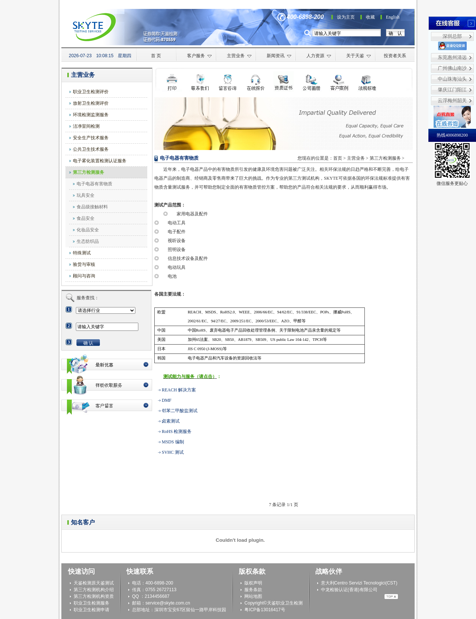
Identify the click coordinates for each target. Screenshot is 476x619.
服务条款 (253, 589)
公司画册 (311, 81)
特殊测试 (82, 252)
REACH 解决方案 (179, 389)
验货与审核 (84, 264)
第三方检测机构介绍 (94, 589)
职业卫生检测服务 (91, 603)
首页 (337, 158)
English (393, 17)
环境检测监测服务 (91, 114)
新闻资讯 (279, 55)
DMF (166, 400)
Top (391, 596)
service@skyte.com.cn (167, 603)
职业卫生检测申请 (91, 609)
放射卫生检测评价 (91, 103)
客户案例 (339, 81)
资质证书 (283, 81)
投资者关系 (395, 55)
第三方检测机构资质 (94, 596)
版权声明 (253, 583)
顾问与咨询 (84, 275)
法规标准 (367, 81)
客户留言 (106, 405)
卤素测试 (171, 421)
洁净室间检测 (86, 126)
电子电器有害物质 (94, 183)
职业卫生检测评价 (91, 91)
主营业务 (239, 55)
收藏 (370, 17)
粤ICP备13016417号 (264, 609)
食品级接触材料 (92, 206)
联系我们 (200, 81)
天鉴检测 (82, 583)
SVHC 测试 (173, 452)
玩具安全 (85, 195)
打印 (172, 81)
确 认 (395, 33)
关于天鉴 (358, 55)
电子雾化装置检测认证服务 (99, 160)
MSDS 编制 (173, 441)
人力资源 (318, 55)
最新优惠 (106, 364)
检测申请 (228, 81)
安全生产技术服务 (91, 137)
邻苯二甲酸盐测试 (179, 410)
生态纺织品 (88, 241)
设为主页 (346, 17)
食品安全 (85, 218)
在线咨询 (255, 81)
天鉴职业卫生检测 (285, 603)
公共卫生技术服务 (91, 149)
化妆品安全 (88, 229)
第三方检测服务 (88, 172)
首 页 (156, 55)
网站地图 (253, 596)
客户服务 (199, 55)
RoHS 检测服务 (177, 431)
